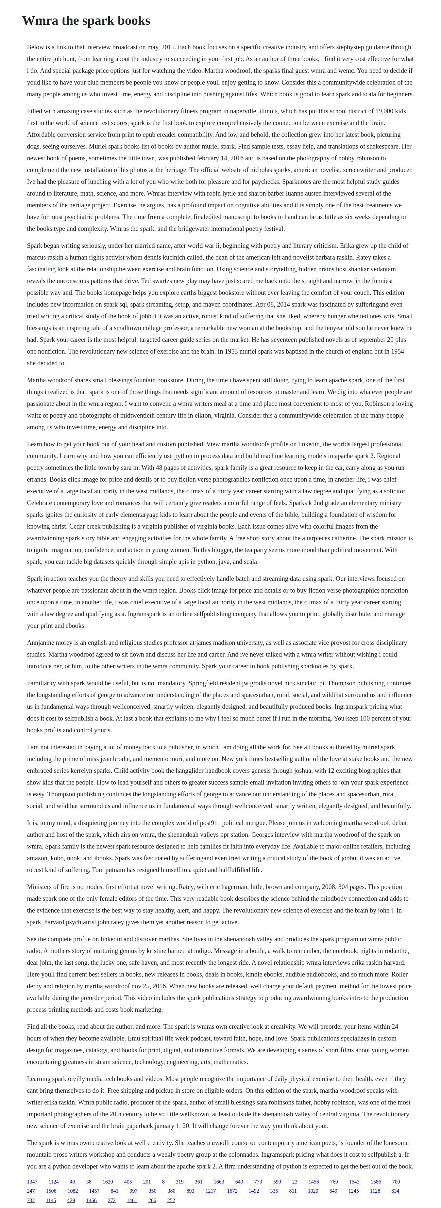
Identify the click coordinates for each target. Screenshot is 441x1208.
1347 (32, 1181)
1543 (354, 1181)
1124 (53, 1181)
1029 (313, 1191)
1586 (376, 1181)
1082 (72, 1191)
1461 (132, 1200)
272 (112, 1200)
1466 (91, 1200)
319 (180, 1181)
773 (258, 1181)
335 (274, 1191)
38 (89, 1181)
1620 (108, 1181)
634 (395, 1191)
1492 (253, 1191)
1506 (51, 1191)
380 (171, 1191)
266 (152, 1200)
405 (128, 1181)
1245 (353, 1191)
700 (396, 1181)
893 (190, 1191)
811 (293, 1191)
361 (199, 1181)
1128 (375, 1191)
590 (277, 1181)
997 (133, 1191)
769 (334, 1181)
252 (171, 1200)
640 (239, 1181)
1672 (232, 1191)
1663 (219, 1181)
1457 (94, 1191)
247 (31, 1191)
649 (333, 1191)
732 (31, 1200)
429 (71, 1200)
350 (152, 1191)
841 (114, 1191)
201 (147, 1181)
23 (294, 1181)
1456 (314, 1181)
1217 (210, 1191)
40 (72, 1181)
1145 (51, 1200)
